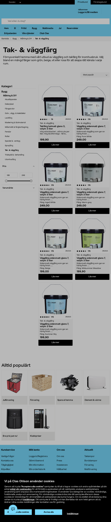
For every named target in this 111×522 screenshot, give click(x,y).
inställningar (29, 500)
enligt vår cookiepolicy (21, 489)
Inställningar (73, 514)
